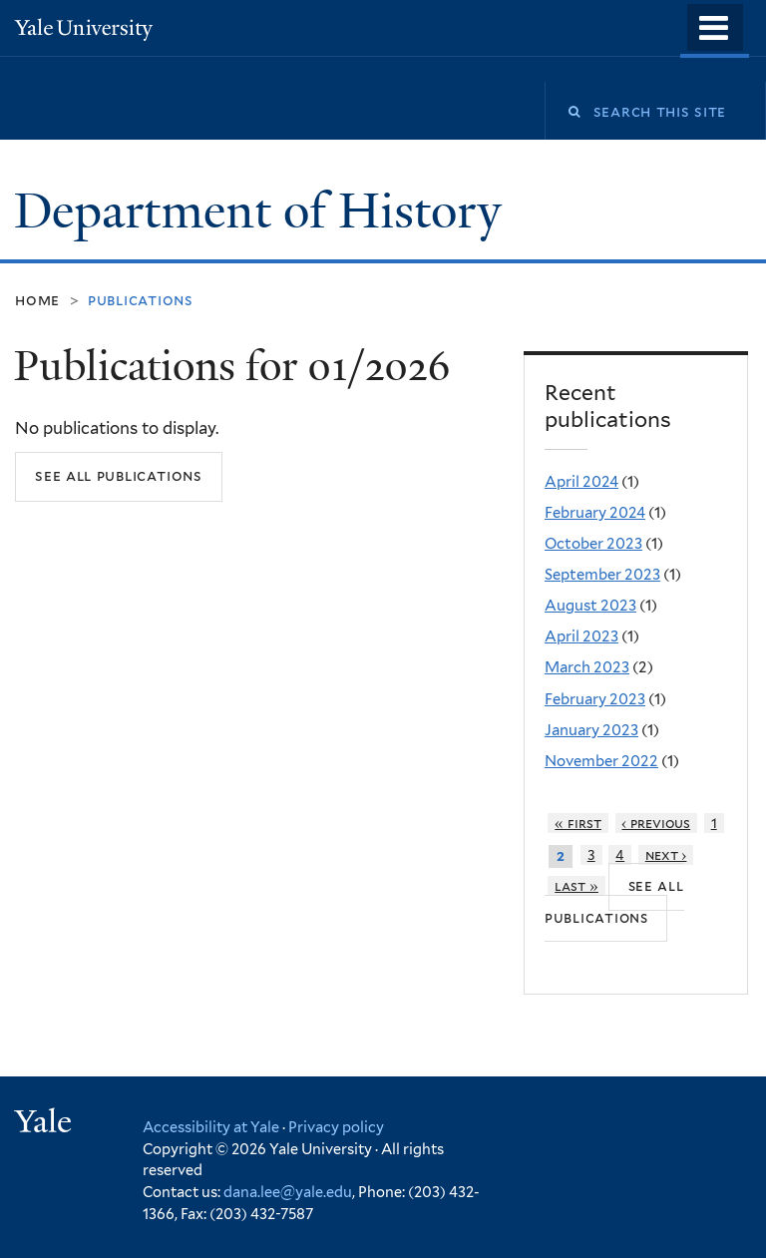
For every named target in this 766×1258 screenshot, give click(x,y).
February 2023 (595, 699)
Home (37, 299)
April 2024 (581, 482)
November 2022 (601, 761)
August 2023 (590, 606)
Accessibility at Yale (211, 1126)
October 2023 (593, 544)
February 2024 (595, 513)
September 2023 (602, 575)
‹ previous (655, 823)
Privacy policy (336, 1126)
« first (578, 823)
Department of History (264, 211)
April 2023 (581, 636)
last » (576, 886)
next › (666, 855)
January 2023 (591, 730)
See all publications (118, 475)
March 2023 (587, 667)
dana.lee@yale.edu (287, 1191)
